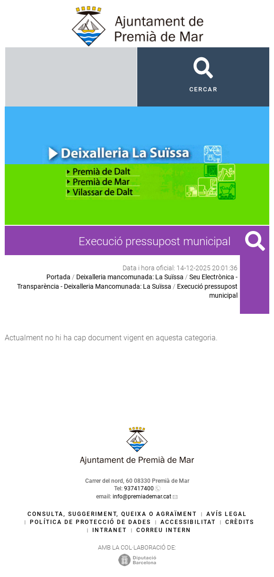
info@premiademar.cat (142, 496)
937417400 (139, 488)
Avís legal (226, 514)
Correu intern (163, 530)
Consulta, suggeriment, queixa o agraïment (112, 514)
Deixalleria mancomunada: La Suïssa (130, 277)
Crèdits (239, 522)
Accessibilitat (188, 522)
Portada (58, 277)
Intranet (109, 530)
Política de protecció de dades (90, 522)
